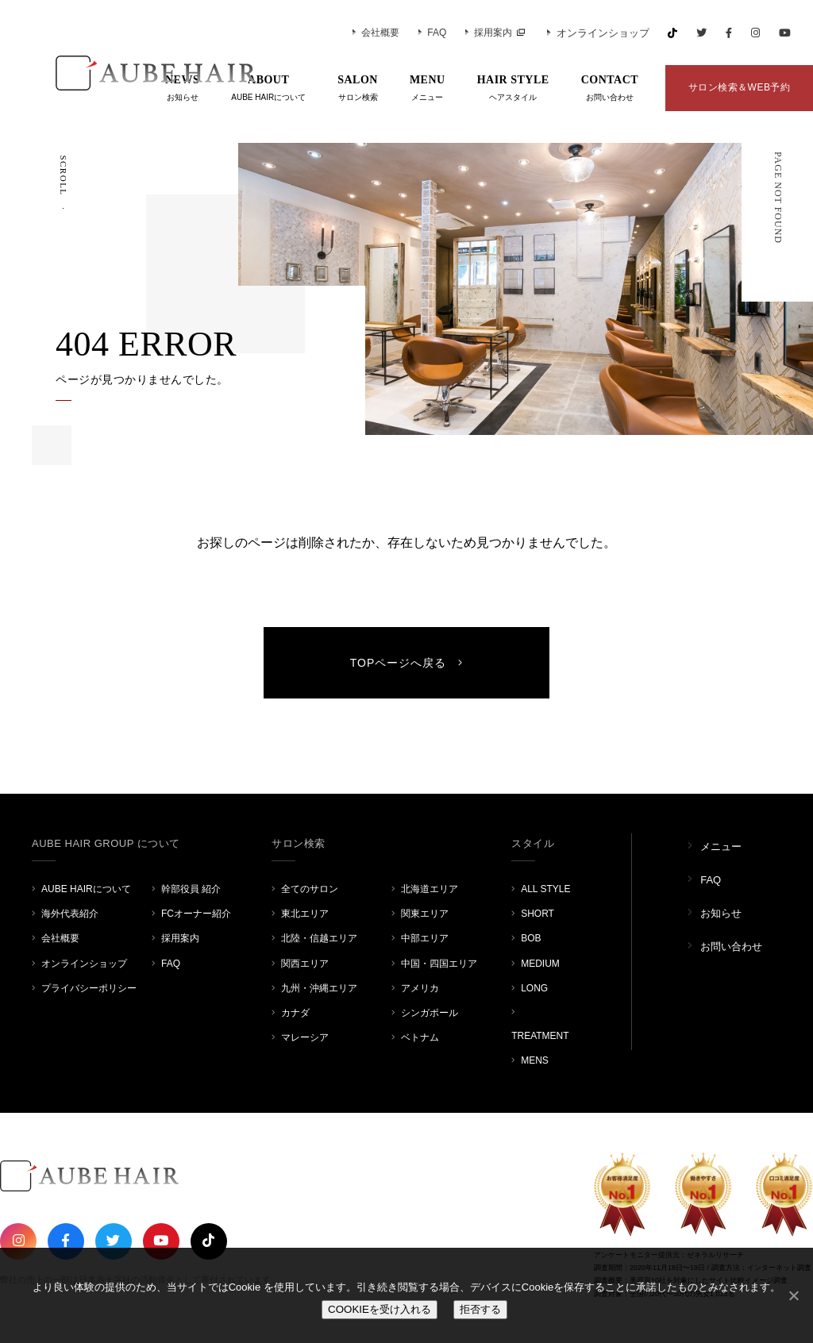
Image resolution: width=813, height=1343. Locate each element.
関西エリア (305, 963)
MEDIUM (540, 963)
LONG (534, 988)
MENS (535, 1060)
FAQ (432, 32)
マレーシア (305, 1037)
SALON (357, 89)
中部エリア (425, 938)
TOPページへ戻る (407, 662)
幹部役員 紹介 (191, 889)
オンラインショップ (598, 33)
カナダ (295, 1012)
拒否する (480, 1309)
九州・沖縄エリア (319, 988)
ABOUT (268, 89)
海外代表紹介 (69, 913)
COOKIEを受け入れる (379, 1309)
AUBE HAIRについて (86, 889)
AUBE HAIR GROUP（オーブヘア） (135, 73)
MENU (427, 89)
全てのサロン (309, 889)
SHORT (537, 913)
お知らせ (721, 913)
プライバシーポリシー (89, 988)
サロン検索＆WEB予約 (739, 87)
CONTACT (609, 89)
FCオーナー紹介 (196, 913)
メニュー (721, 846)
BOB (531, 938)
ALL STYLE (545, 889)
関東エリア (425, 913)
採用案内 (488, 32)
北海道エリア (429, 889)
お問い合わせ (731, 946)
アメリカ (420, 988)
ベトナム (420, 1037)
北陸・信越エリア (319, 938)
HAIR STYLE (513, 89)
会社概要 (376, 32)
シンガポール (429, 1012)
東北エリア (305, 913)
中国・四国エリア (439, 963)
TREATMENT (539, 1035)
